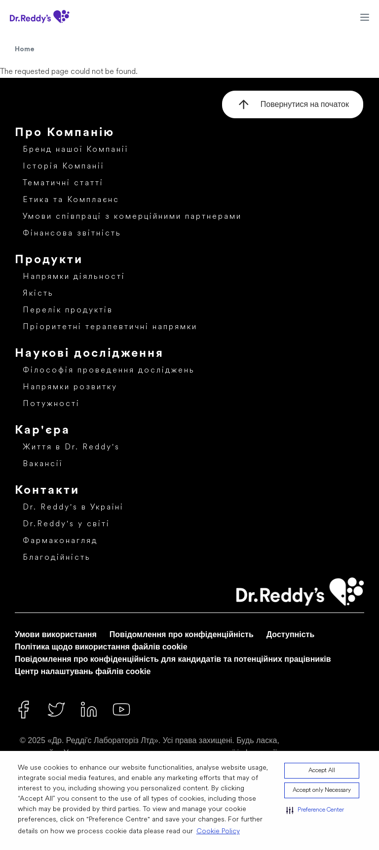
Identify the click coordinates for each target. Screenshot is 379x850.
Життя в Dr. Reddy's (71, 447)
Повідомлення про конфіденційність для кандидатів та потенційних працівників (173, 659)
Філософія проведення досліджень (109, 370)
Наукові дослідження (89, 354)
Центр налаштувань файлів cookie (83, 671)
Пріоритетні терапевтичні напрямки (110, 327)
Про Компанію (64, 133)
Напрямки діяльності (74, 277)
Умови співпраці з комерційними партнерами (132, 217)
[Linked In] (89, 709)
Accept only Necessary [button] (322, 790)
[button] (315, 810)
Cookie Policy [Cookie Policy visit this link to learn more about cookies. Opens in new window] (218, 831)
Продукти (49, 260)
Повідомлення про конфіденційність (182, 634)
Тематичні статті (63, 183)
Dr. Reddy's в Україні (73, 507)
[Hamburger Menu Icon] (364, 17)
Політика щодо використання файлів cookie (101, 647)
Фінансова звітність (72, 234)
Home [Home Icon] (25, 49)
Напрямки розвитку (70, 387)
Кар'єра (42, 431)
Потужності (51, 404)
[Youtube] (121, 709)
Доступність (290, 634)
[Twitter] (56, 709)
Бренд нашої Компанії (75, 150)
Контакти (47, 491)
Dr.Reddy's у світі (66, 524)
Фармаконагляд (60, 541)
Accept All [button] (321, 771)
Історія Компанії (63, 166)
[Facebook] (24, 709)
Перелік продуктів (68, 310)
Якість (38, 294)
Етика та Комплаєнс (71, 200)
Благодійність (57, 558)
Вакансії (43, 464)
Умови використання (56, 634)
